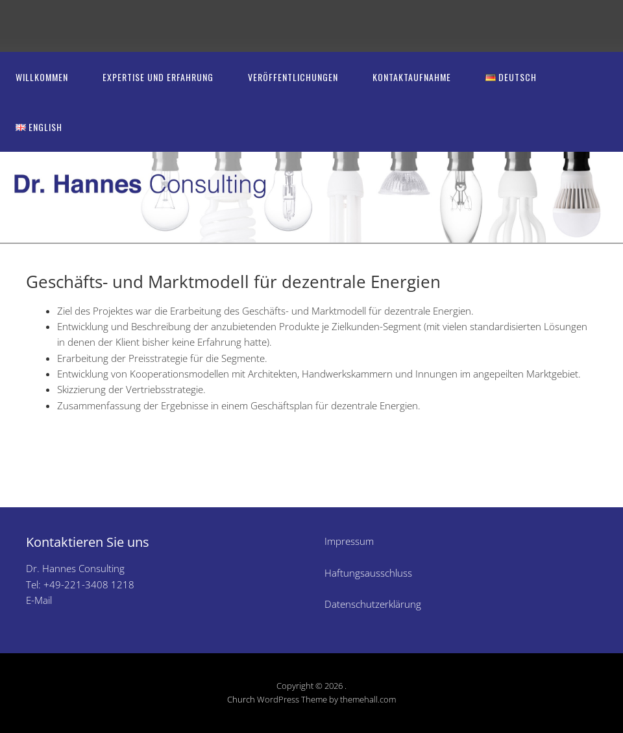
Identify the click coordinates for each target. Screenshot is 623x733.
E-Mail (39, 600)
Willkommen (42, 77)
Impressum (349, 541)
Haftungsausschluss (368, 572)
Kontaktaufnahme (412, 77)
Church (241, 699)
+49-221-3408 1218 (88, 584)
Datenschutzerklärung (372, 603)
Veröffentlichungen (293, 77)
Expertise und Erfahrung (158, 77)
